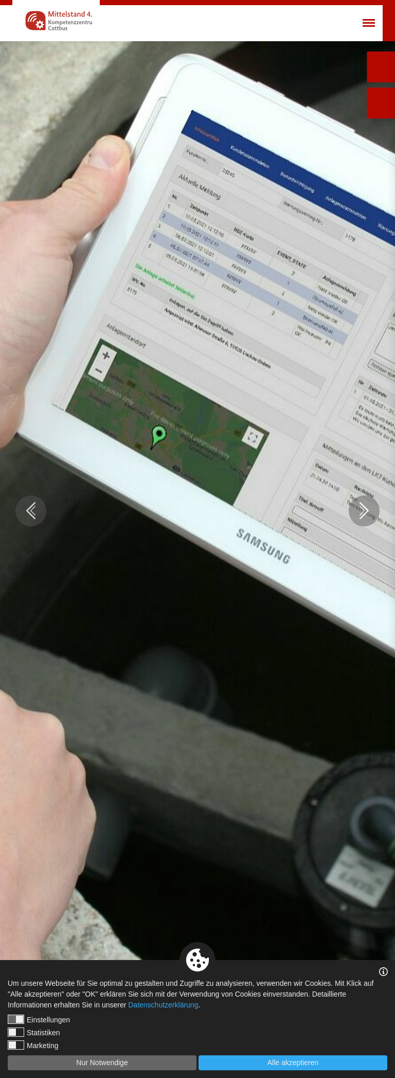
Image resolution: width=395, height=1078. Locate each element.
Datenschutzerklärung (163, 1005)
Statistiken (34, 1032)
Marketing (33, 1045)
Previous (30, 510)
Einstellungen (39, 1019)
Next (364, 510)
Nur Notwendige (102, 1062)
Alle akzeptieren (293, 1062)
